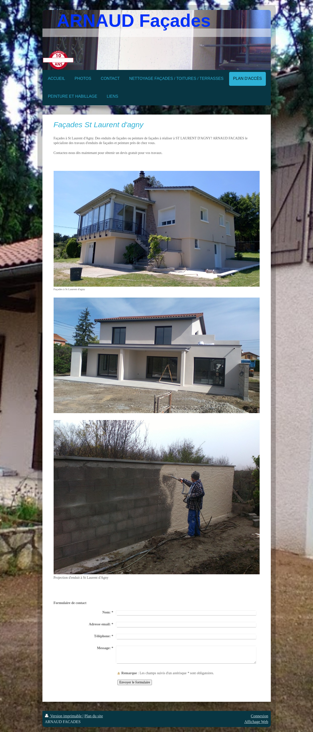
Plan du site (93, 716)
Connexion (259, 716)
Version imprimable (64, 716)
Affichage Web (256, 722)
